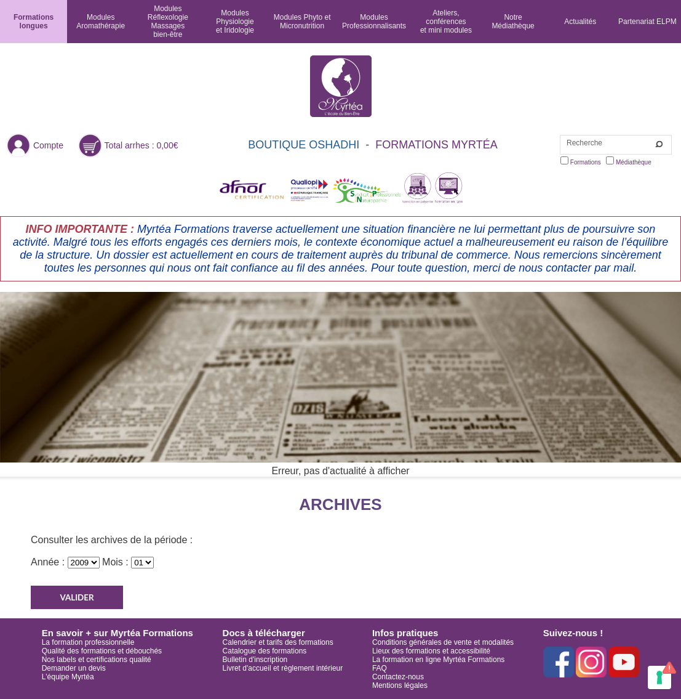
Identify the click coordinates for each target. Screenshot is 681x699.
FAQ (379, 668)
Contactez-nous (398, 677)
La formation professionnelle (88, 642)
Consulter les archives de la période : (112, 540)
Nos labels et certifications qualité (96, 659)
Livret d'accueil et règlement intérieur (283, 668)
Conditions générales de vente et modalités (443, 642)
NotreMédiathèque (513, 21)
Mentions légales (400, 685)
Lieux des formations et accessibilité (431, 651)
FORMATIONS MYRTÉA (436, 145)
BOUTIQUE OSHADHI (303, 145)
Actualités (580, 21)
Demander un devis (74, 668)
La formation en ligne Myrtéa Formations (438, 659)
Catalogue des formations (265, 651)
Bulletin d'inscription (255, 659)
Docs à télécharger (264, 633)
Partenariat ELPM (647, 21)
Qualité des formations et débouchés (102, 651)
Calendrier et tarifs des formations (278, 642)
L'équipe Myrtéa (68, 677)
